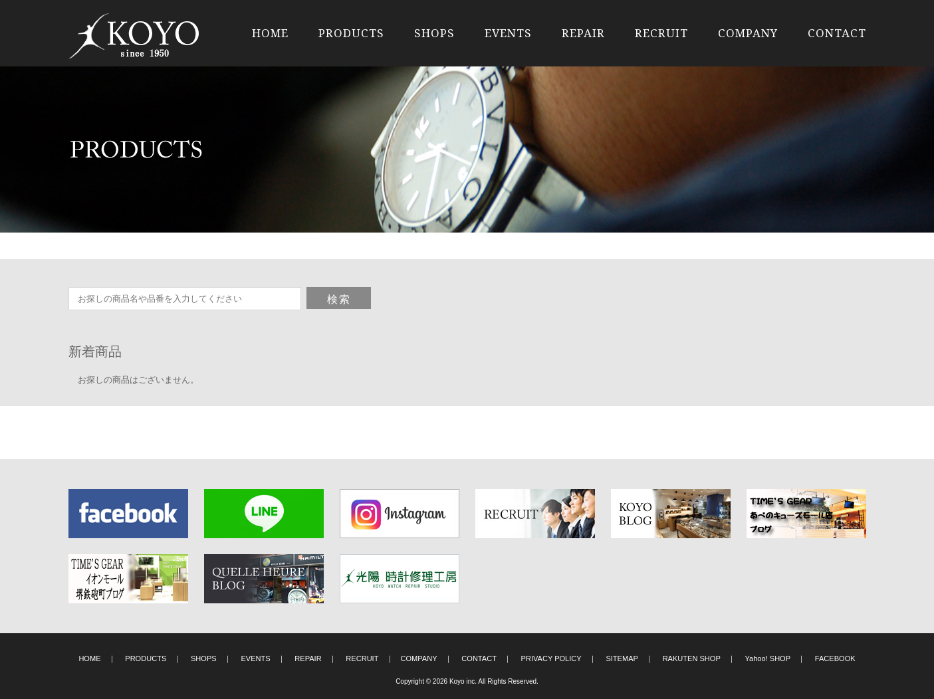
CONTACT (837, 33)
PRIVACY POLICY (551, 658)
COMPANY (748, 33)
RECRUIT (661, 33)
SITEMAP (622, 658)
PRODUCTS (351, 33)
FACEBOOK (835, 658)
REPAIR (583, 33)
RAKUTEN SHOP (692, 658)
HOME (270, 33)
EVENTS (508, 33)
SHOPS (434, 33)
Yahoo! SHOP (768, 658)
